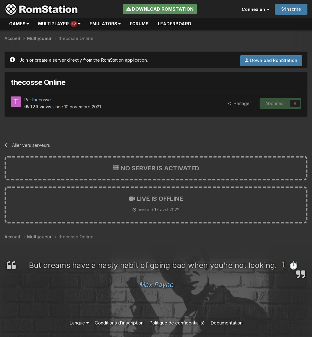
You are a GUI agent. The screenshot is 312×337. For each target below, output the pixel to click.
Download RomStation (159, 9)
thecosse (41, 99)
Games (19, 23)
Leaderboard (174, 23)
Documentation (227, 323)
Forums (139, 23)
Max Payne (156, 284)
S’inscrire (291, 9)
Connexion (255, 9)
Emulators (105, 23)
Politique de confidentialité (177, 323)
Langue (79, 323)
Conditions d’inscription (119, 323)
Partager (239, 103)
